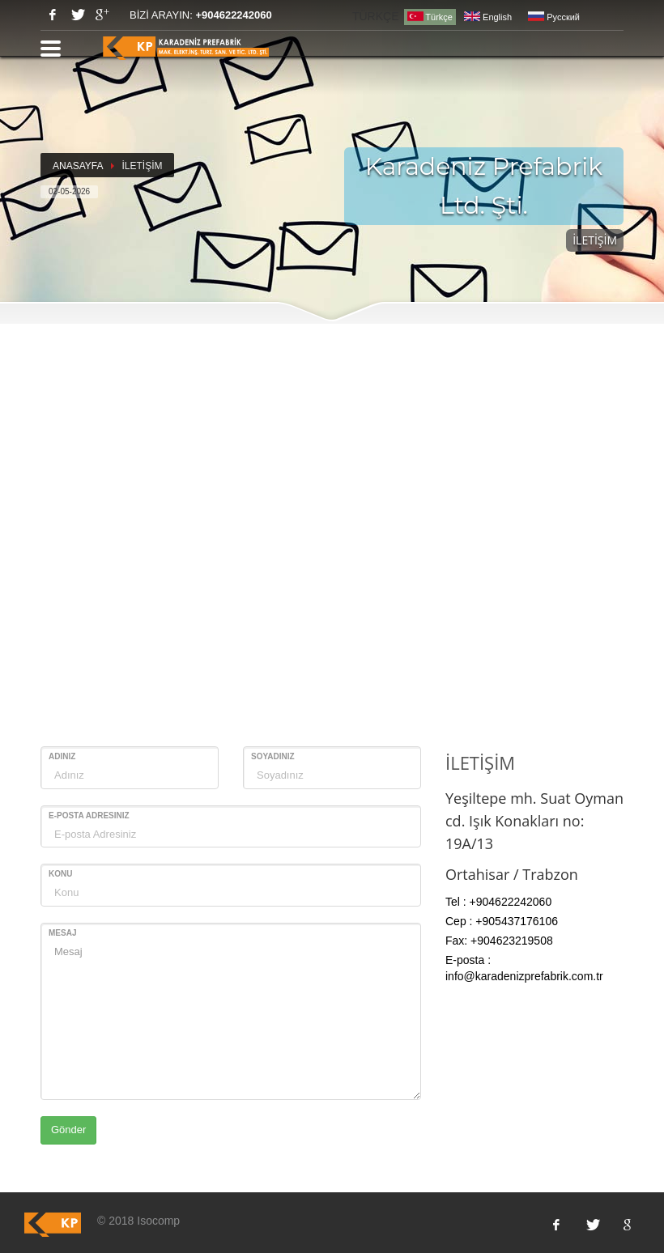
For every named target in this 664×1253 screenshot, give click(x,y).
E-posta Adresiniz (89, 815)
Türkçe (430, 16)
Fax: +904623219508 (499, 940)
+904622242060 (233, 15)
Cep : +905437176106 (501, 921)
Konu (60, 873)
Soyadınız (273, 756)
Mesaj (62, 932)
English (488, 17)
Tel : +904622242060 (498, 901)
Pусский (554, 17)
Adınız (62, 756)
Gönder (68, 1129)
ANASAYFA (78, 166)
